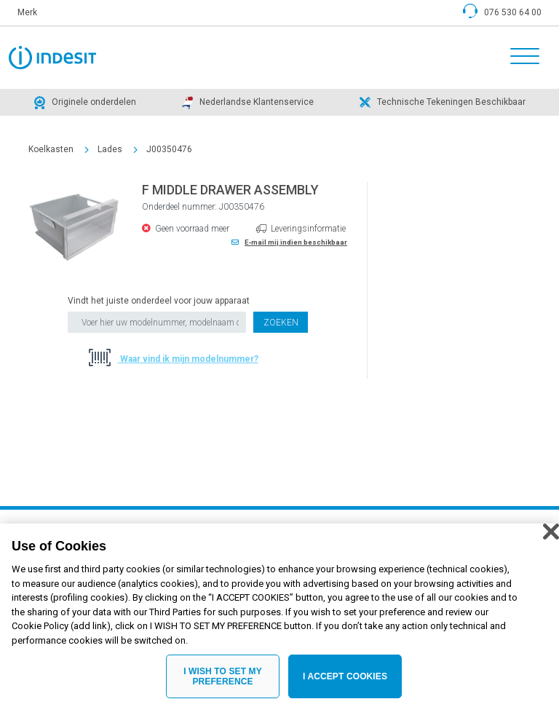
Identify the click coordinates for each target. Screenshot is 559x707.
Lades (110, 149)
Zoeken (280, 322)
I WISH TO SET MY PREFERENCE (222, 683)
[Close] (551, 538)
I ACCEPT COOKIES (345, 683)
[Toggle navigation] (520, 57)
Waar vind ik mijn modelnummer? (188, 359)
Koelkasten (51, 149)
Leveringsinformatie (308, 229)
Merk (27, 12)
